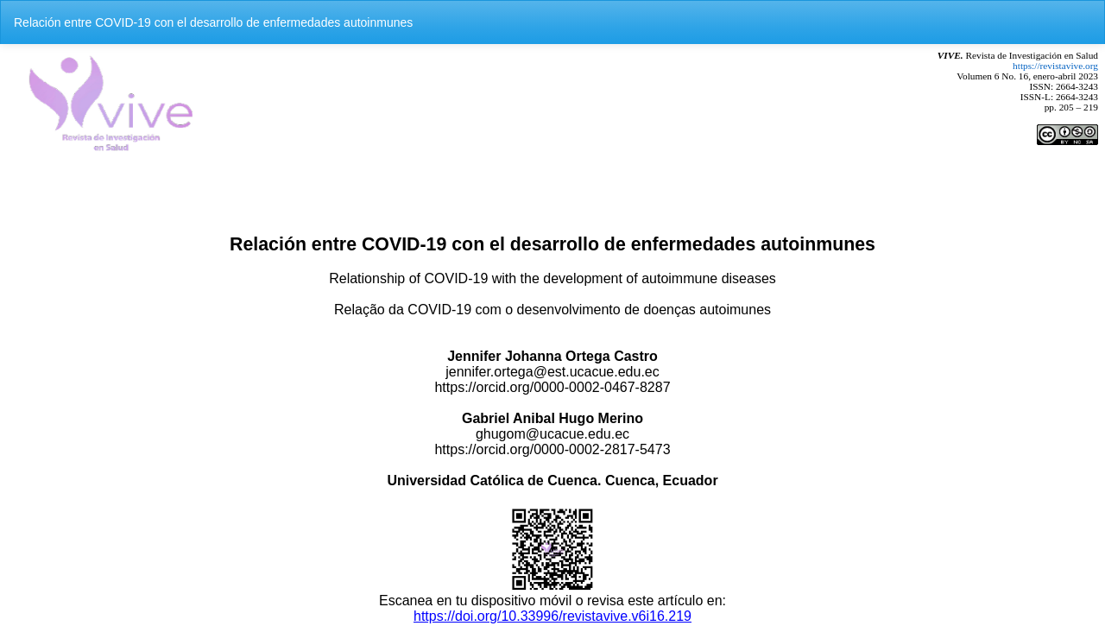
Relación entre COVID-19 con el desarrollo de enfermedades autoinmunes (213, 22)
